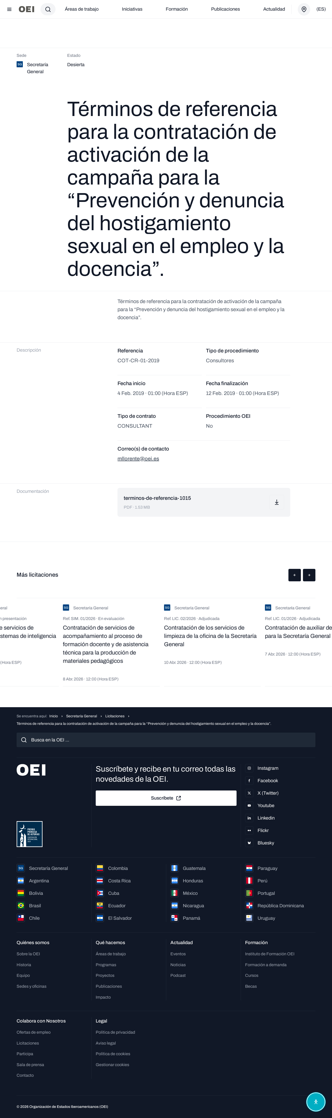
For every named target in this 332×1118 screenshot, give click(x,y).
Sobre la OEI (28, 954)
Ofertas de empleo (34, 1032)
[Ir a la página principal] (26, 9)
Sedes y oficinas (31, 986)
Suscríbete (166, 798)
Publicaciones (225, 9)
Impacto (103, 997)
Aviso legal (106, 1043)
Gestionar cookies (112, 1064)
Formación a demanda (266, 965)
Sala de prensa (30, 1064)
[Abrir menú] (9, 9)
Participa (25, 1054)
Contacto (25, 1075)
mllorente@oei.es (138, 458)
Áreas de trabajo (82, 9)
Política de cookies (113, 1054)
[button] (294, 575)
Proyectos (105, 975)
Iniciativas (132, 9)
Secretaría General (81, 716)
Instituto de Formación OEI (269, 954)
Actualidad (274, 9)
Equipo (23, 975)
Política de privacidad (115, 1032)
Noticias (178, 965)
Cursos (251, 975)
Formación (177, 9)
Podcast (178, 975)
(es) (321, 9)
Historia (24, 965)
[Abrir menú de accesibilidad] (316, 1102)
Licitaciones (115, 716)
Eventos (178, 954)
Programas (106, 965)
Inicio (53, 716)
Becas (251, 986)
